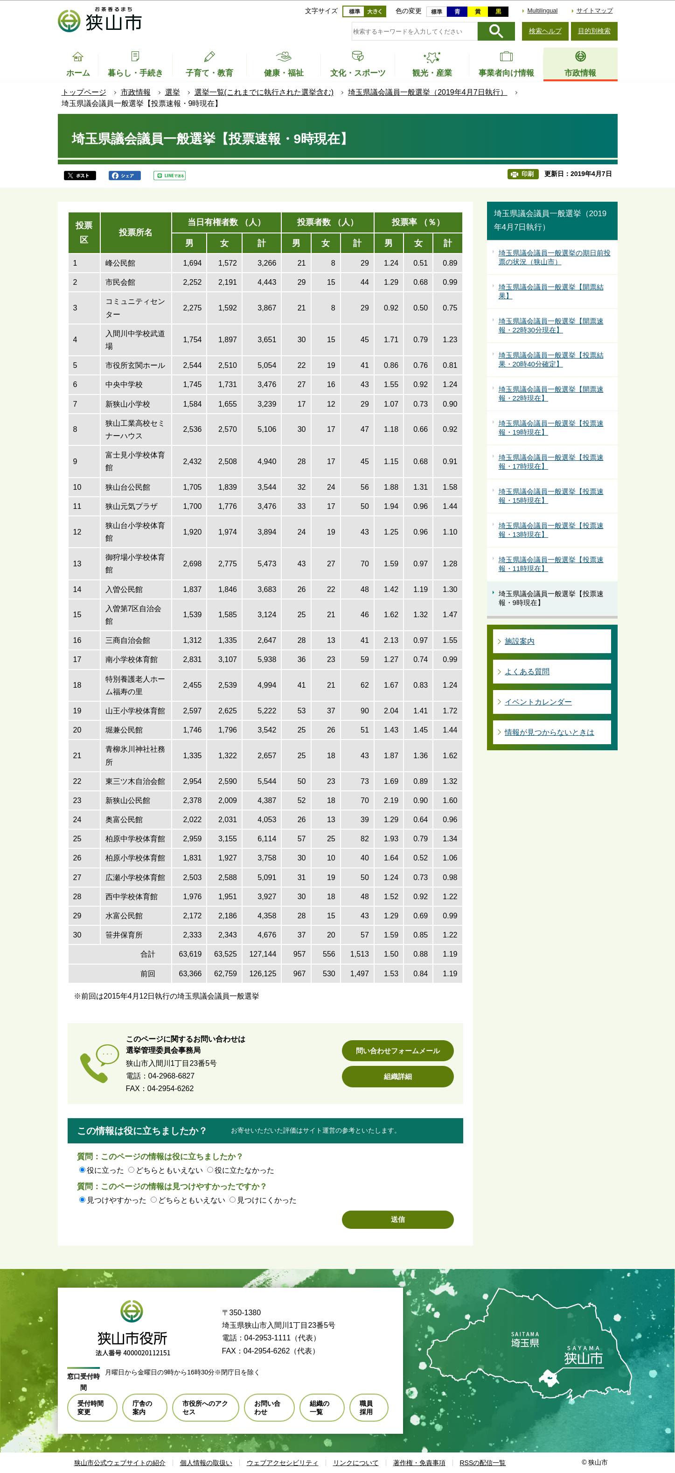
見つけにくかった (267, 1200)
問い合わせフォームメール (398, 1051)
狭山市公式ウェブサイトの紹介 (120, 1462)
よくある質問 (527, 672)
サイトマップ (595, 10)
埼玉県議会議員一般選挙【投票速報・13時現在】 (551, 530)
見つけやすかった (116, 1200)
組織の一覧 (319, 1408)
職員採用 (366, 1408)
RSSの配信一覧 (483, 1462)
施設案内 (520, 641)
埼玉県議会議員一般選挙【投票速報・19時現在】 (551, 428)
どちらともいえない (169, 1170)
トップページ (84, 92)
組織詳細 (398, 1076)
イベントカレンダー (538, 702)
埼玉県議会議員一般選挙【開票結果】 (551, 291)
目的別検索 (594, 31)
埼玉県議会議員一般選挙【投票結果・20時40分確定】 (551, 359)
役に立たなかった (244, 1170)
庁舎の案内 (142, 1408)
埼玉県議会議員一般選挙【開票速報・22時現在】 (551, 393)
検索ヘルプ (545, 31)
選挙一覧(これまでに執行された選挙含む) (264, 92)
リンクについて (356, 1462)
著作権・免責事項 (419, 1462)
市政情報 (136, 92)
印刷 (528, 173)
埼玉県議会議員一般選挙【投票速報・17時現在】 (551, 462)
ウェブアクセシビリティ (283, 1462)
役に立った (105, 1170)
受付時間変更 (90, 1408)
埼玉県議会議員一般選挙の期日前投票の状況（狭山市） (555, 257)
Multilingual (542, 10)
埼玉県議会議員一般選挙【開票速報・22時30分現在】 (551, 325)
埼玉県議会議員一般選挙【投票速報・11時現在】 (551, 564)
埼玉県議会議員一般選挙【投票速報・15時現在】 (551, 496)
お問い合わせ (267, 1408)
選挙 (172, 92)
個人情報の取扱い (206, 1462)
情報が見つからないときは (549, 732)
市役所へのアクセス (205, 1408)
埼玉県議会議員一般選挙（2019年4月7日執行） (427, 92)
